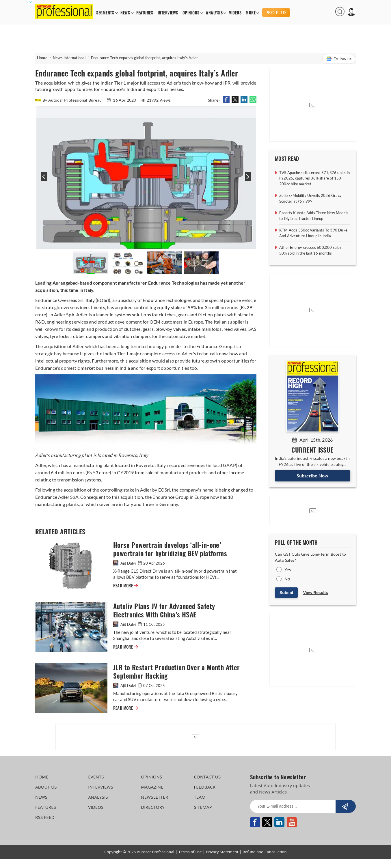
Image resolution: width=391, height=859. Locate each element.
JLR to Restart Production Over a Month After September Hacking (176, 671)
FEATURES (144, 13)
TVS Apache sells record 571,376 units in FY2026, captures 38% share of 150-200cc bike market (314, 178)
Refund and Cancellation (265, 851)
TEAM (199, 797)
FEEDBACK (204, 787)
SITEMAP (203, 807)
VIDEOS (235, 13)
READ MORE (125, 586)
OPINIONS (191, 13)
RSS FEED (45, 817)
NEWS (125, 13)
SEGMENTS (105, 13)
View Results (315, 592)
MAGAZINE (152, 787)
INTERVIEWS (168, 13)
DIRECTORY (153, 807)
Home (42, 57)
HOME (41, 777)
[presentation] (43, 180)
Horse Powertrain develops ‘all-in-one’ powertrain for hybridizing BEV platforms (170, 549)
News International (69, 57)
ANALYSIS (214, 13)
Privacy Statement (222, 851)
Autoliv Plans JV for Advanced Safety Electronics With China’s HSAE (164, 610)
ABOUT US (46, 787)
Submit (286, 592)
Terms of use (190, 851)
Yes (287, 569)
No (287, 578)
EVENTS (96, 777)
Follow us (338, 59)
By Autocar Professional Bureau (69, 100)
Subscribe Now (313, 475)
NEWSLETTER (154, 797)
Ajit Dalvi (125, 563)
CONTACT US (207, 777)
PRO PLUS (276, 12)
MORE (251, 13)
